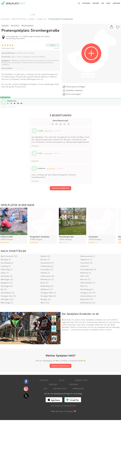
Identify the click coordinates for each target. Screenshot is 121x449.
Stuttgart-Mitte (47, 292)
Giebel (83, 266)
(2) (49, 256)
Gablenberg (45, 266)
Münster (83, 279)
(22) (12, 299)
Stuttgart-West (47, 296)
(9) (12, 279)
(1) (94, 256)
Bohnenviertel (86, 256)
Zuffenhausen (86, 302)
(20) (47, 302)
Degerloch (84, 259)
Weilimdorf (85, 299)
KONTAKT (53, 384)
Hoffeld (44, 272)
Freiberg (4, 266)
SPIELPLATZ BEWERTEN (60, 188)
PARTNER (96, 3)
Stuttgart (32, 19)
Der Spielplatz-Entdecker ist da (80, 314)
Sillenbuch (45, 289)
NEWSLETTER (81, 380)
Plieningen (5, 286)
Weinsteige (5, 302)
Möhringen (5, 279)
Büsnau (44, 259)
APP (102, 3)
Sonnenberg (85, 289)
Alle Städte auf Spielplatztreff (63, 405)
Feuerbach (84, 263)
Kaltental (84, 272)
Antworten (35, 146)
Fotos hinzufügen (73, 94)
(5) (11, 276)
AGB (45, 388)
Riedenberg (45, 286)
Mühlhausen (46, 279)
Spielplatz (5, 26)
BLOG (108, 3)
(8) (53, 276)
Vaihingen (5, 299)
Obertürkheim (86, 282)
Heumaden (45, 269)
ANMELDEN (116, 3)
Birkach (44, 256)
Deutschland (5, 19)
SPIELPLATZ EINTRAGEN (60, 366)
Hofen (3, 272)
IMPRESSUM (78, 388)
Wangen (44, 299)
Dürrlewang (5, 263)
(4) (91, 263)
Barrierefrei (15, 26)
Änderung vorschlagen (75, 86)
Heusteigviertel (86, 269)
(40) (15, 256)
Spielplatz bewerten (74, 90)
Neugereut (5, 282)
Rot (2, 289)
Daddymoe (11, 100)
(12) (47, 282)
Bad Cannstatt (7, 256)
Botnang (4, 259)
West (43, 302)
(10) (87, 276)
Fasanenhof (45, 263)
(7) (91, 259)
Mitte (82, 276)
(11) (93, 292)
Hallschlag (5, 269)
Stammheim (6, 292)
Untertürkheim (86, 296)
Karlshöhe (5, 276)
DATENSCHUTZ (60, 388)
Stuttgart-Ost (41, 19)
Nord (43, 282)
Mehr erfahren (106, 329)
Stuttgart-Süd (7, 296)
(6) (11, 286)
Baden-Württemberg (19, 19)
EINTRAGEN (86, 3)
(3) (51, 269)
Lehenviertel (46, 276)
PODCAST (44, 380)
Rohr (82, 286)
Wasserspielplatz (27, 26)
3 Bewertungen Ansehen (8, 48)
